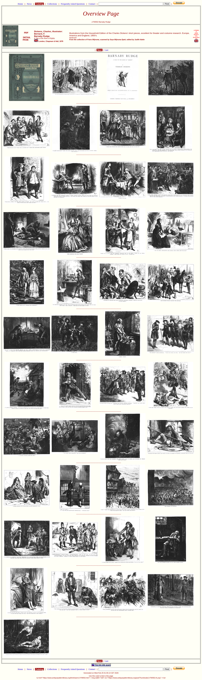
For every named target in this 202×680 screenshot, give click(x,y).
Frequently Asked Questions (72, 4)
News (29, 4)
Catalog (39, 4)
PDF (26, 33)
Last (106, 50)
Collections (52, 4)
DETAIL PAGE (26, 38)
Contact (92, 4)
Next (99, 50)
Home (20, 4)
